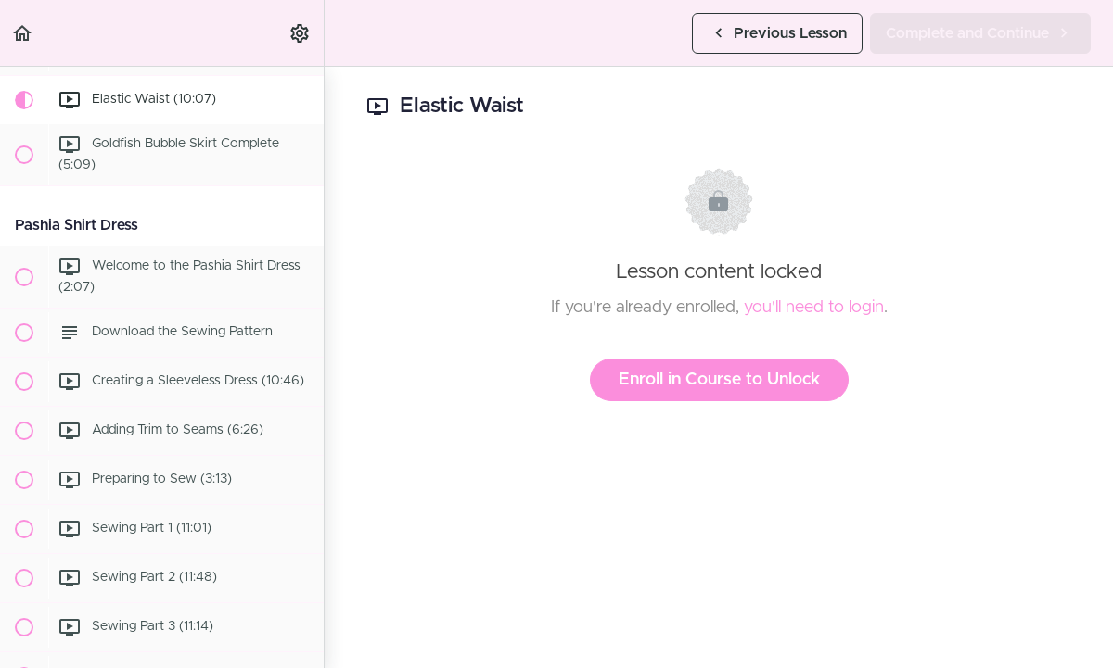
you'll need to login (814, 307)
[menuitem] (300, 33)
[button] (23, 33)
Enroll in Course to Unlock (719, 380)
